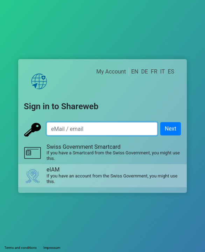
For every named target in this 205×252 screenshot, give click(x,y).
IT (162, 71)
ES (171, 71)
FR (154, 71)
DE (144, 71)
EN (135, 71)
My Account (111, 71)
